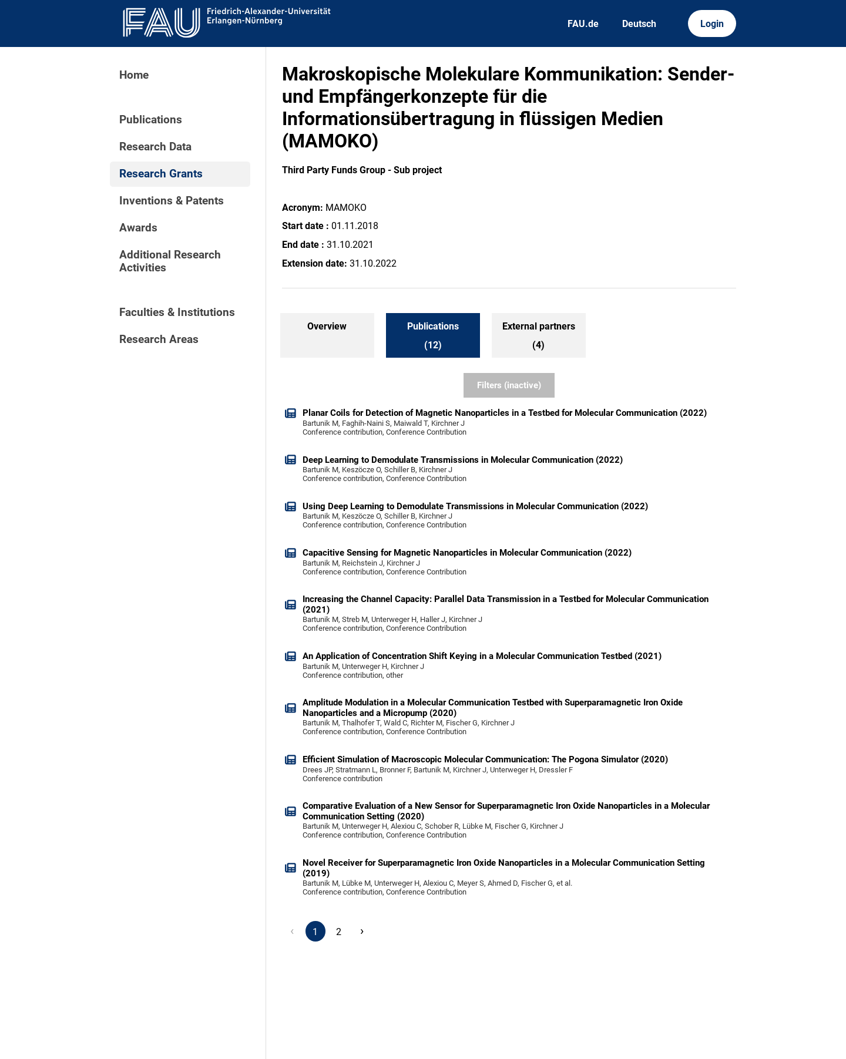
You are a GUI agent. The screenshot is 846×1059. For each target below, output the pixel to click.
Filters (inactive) (509, 385)
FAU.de (583, 23)
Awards (138, 227)
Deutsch (639, 23)
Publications (150, 119)
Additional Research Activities (170, 261)
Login (712, 23)
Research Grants (161, 173)
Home (134, 75)
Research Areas (159, 339)
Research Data (155, 146)
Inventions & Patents (171, 200)
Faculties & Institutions (177, 312)
